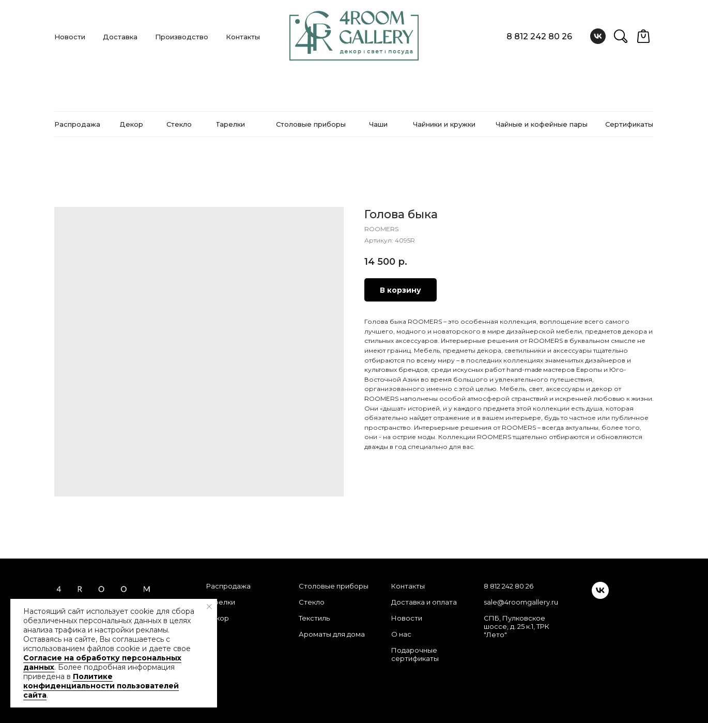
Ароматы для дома (332, 634)
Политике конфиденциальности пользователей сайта (101, 686)
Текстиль (314, 618)
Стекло (312, 602)
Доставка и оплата (424, 602)
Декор (217, 618)
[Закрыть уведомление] (209, 606)
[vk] (598, 36)
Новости (69, 37)
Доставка (120, 37)
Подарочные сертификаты (415, 654)
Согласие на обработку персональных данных (102, 662)
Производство (181, 37)
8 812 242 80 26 (539, 36)
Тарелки (220, 602)
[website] (620, 36)
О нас (401, 634)
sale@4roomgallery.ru (521, 602)
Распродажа (228, 586)
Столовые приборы (333, 586)
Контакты (243, 37)
